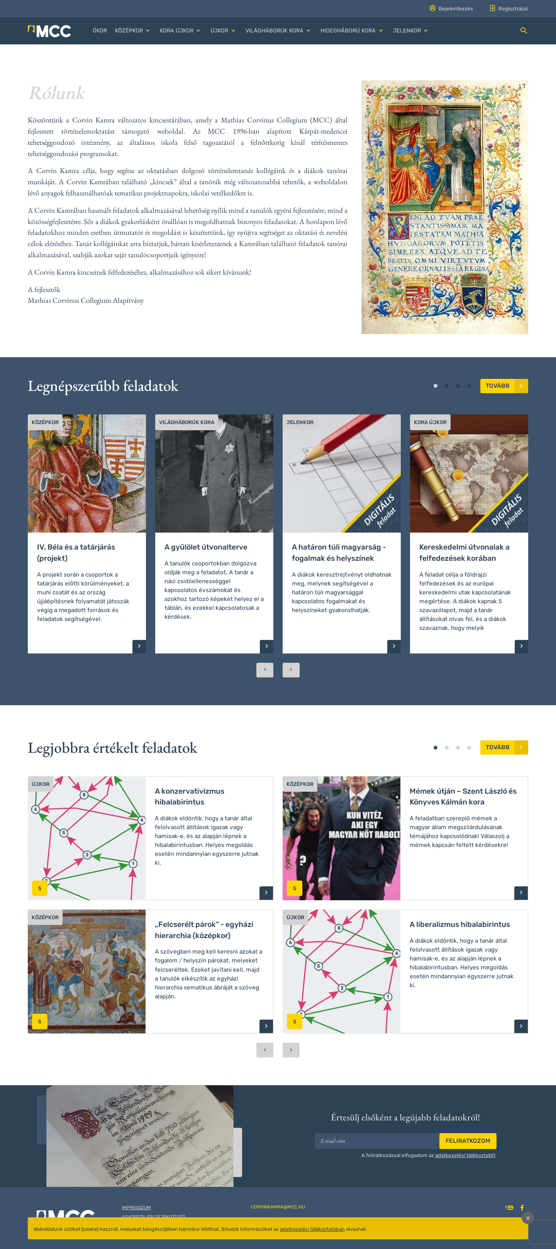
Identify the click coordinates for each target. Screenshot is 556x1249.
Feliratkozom (468, 1140)
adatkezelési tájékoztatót (465, 1155)
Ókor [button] (100, 30)
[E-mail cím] (378, 1141)
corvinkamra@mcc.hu (278, 1207)
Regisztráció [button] (508, 8)
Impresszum (136, 1207)
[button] (133, 30)
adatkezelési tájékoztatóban (312, 1229)
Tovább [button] (507, 386)
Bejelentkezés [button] (451, 8)
